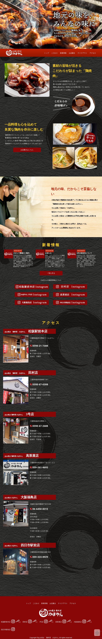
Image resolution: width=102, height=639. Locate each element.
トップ (46, 53)
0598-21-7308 (40, 345)
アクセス (93, 53)
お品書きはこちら (27, 150)
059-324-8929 (40, 557)
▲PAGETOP (97, 632)
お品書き (72, 53)
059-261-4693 (40, 467)
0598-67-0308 (40, 384)
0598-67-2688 (40, 426)
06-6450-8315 (40, 509)
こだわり (54, 53)
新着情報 (63, 53)
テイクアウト (82, 53)
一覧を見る (51, 273)
